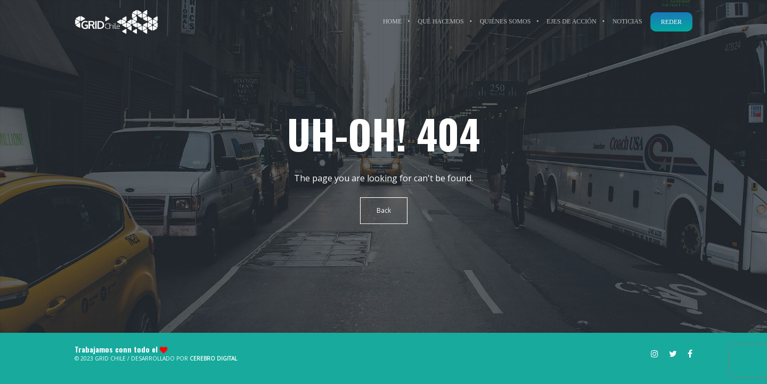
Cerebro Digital (213, 358)
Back (384, 210)
